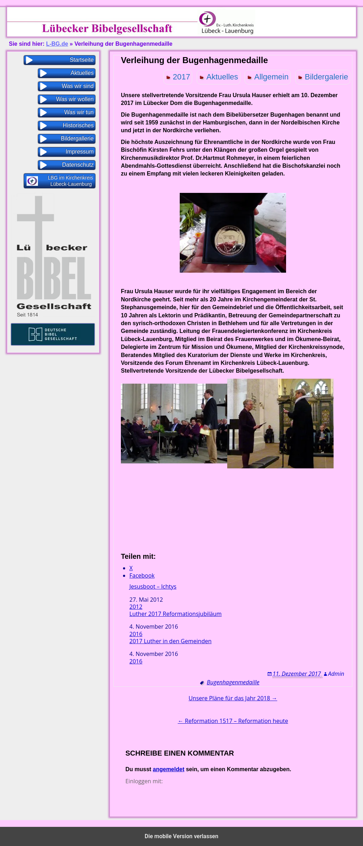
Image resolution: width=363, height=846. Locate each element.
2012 (136, 607)
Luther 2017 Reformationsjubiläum (175, 614)
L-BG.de (57, 44)
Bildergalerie (326, 76)
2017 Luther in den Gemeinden (170, 641)
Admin (336, 674)
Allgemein (271, 76)
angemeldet (168, 769)
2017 (181, 76)
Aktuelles (222, 76)
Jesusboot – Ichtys (153, 586)
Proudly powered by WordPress (165, 823)
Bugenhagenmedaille (233, 682)
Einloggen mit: (144, 781)
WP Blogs (215, 823)
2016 (136, 634)
